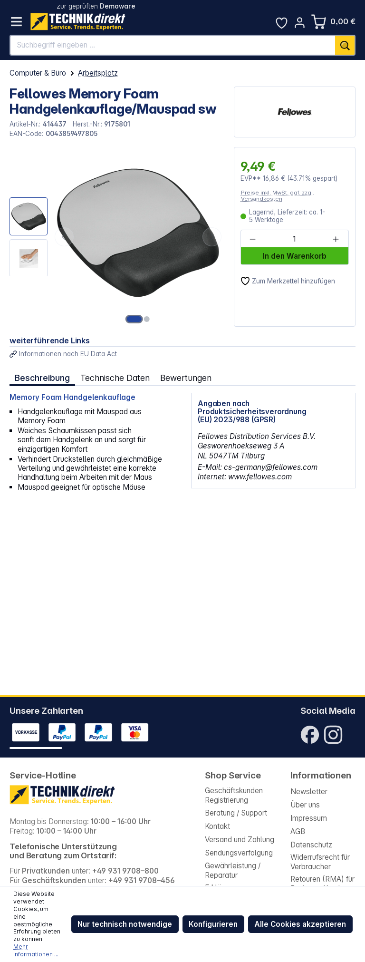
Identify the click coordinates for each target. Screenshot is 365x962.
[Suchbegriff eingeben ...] (173, 45)
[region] (117, 237)
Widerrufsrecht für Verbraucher (320, 862)
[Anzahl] (294, 239)
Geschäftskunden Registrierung (234, 795)
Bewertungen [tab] (185, 378)
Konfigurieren (213, 924)
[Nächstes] (211, 236)
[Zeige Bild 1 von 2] (134, 319)
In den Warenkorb (295, 256)
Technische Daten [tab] (115, 378)
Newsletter (308, 791)
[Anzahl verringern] (253, 239)
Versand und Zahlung (239, 839)
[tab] (42, 378)
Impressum (308, 818)
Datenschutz (311, 844)
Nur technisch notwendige (124, 924)
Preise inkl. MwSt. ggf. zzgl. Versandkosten (277, 195)
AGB (297, 831)
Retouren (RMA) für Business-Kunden (322, 884)
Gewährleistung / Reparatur (232, 870)
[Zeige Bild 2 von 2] (147, 319)
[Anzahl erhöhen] (336, 239)
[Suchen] (345, 45)
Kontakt (217, 826)
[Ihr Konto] (300, 22)
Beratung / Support (236, 812)
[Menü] (16, 22)
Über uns (305, 804)
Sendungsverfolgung (239, 852)
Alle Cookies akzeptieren (300, 924)
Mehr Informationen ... (35, 950)
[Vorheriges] (64, 236)
